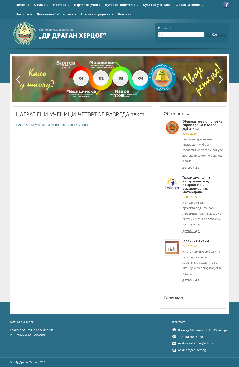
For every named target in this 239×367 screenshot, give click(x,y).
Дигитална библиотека (57, 14)
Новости (24, 14)
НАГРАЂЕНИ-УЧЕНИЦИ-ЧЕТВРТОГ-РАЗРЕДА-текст (52, 125)
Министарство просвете (27, 334)
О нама (41, 5)
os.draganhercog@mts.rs (195, 343)
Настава (61, 5)
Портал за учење (87, 5)
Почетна (22, 5)
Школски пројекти (97, 14)
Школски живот (189, 5)
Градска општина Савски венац (32, 330)
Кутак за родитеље (121, 5)
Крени (216, 34)
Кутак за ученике (157, 5)
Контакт (124, 14)
